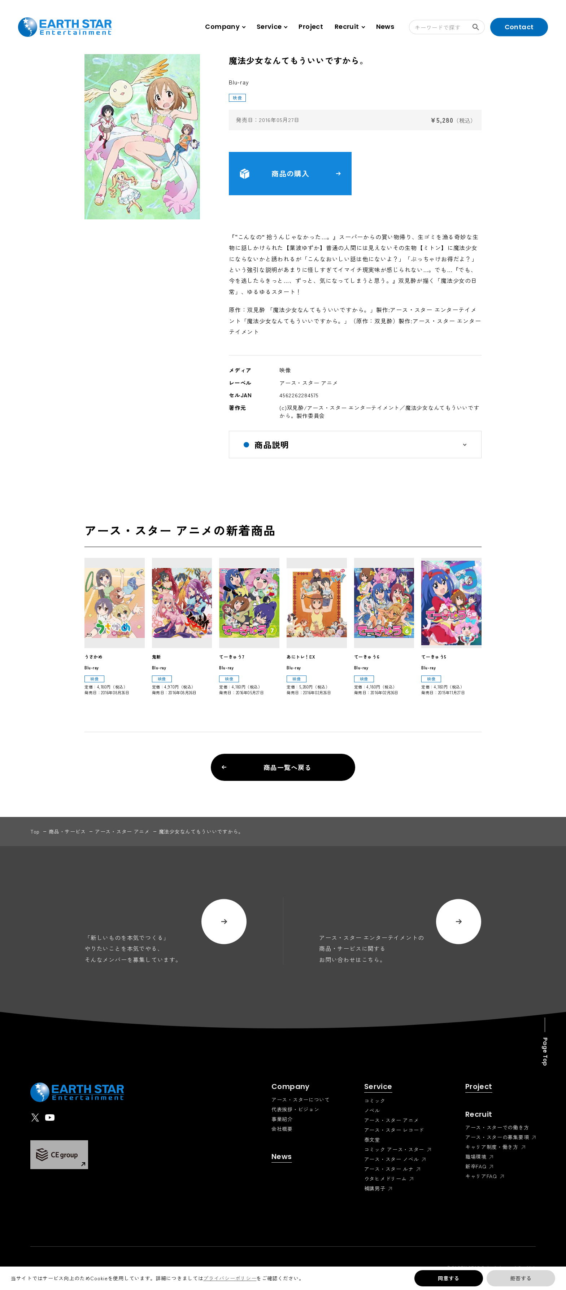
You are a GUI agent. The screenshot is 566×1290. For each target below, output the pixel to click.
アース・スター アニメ (122, 831)
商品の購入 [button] (290, 173)
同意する (448, 1278)
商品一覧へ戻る (267, 767)
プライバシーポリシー (229, 1278)
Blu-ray (239, 82)
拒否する (520, 1278)
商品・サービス (67, 831)
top (35, 831)
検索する (479, 27)
